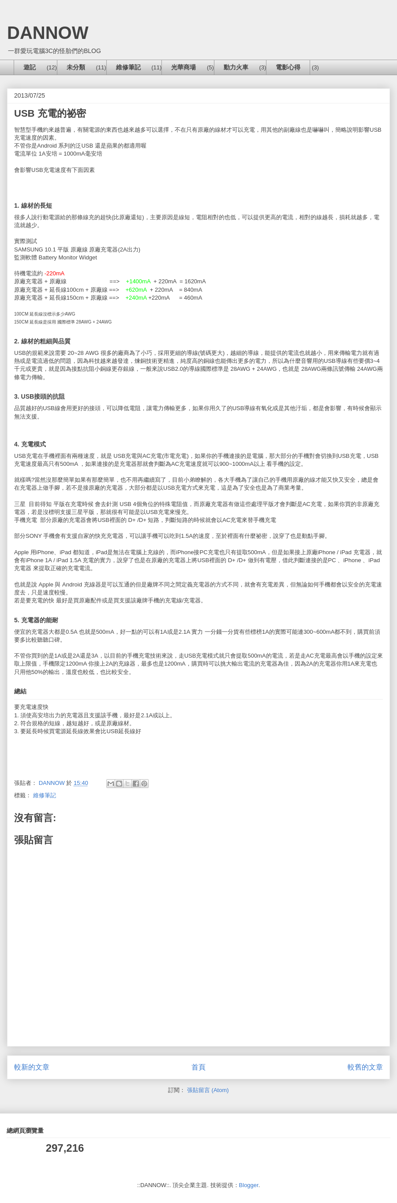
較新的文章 (31, 1067)
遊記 (29, 67)
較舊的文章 (365, 1067)
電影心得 (288, 67)
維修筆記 (128, 67)
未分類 (76, 67)
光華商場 (183, 67)
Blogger (248, 1185)
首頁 (198, 1067)
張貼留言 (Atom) (208, 1090)
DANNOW (47, 32)
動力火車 (236, 67)
